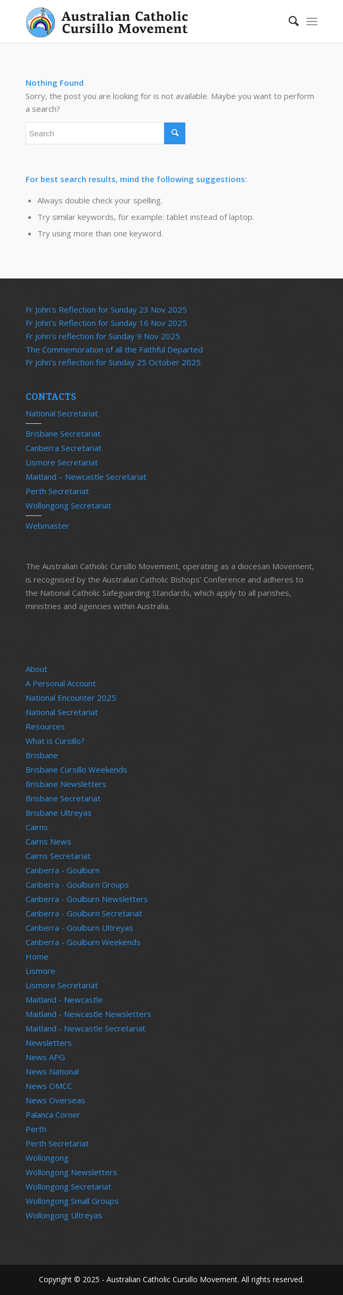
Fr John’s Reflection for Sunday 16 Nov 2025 (106, 322)
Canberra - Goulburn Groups (77, 884)
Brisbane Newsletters (66, 783)
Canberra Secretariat (64, 447)
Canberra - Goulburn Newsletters (87, 899)
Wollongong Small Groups (72, 1200)
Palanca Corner (53, 1114)
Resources (45, 726)
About (36, 668)
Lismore (40, 970)
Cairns (37, 827)
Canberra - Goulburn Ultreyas (79, 927)
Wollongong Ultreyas (64, 1215)
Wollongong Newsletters (71, 1172)
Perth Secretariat (57, 491)
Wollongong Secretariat (68, 505)
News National (52, 1071)
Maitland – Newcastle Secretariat (86, 476)
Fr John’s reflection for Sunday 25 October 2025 (113, 362)
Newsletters (49, 1042)
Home (37, 956)
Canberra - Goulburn (63, 870)
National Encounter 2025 (71, 697)
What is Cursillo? (55, 740)
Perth (36, 1129)
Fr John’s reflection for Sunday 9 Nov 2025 (103, 336)
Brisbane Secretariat (63, 433)
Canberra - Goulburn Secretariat (84, 913)
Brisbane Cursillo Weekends (76, 769)
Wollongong (47, 1157)
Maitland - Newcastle (64, 999)
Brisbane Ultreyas (59, 812)
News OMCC (49, 1085)
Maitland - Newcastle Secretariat (85, 1028)
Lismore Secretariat (62, 462)
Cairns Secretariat (58, 855)
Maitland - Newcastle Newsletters (88, 1014)
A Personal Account (61, 683)
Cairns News (48, 841)
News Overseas (55, 1100)
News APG (45, 1057)
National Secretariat (62, 413)
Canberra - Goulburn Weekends (83, 942)
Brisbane (42, 755)
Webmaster (47, 525)
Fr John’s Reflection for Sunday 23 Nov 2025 (106, 309)
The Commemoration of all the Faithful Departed (114, 349)
